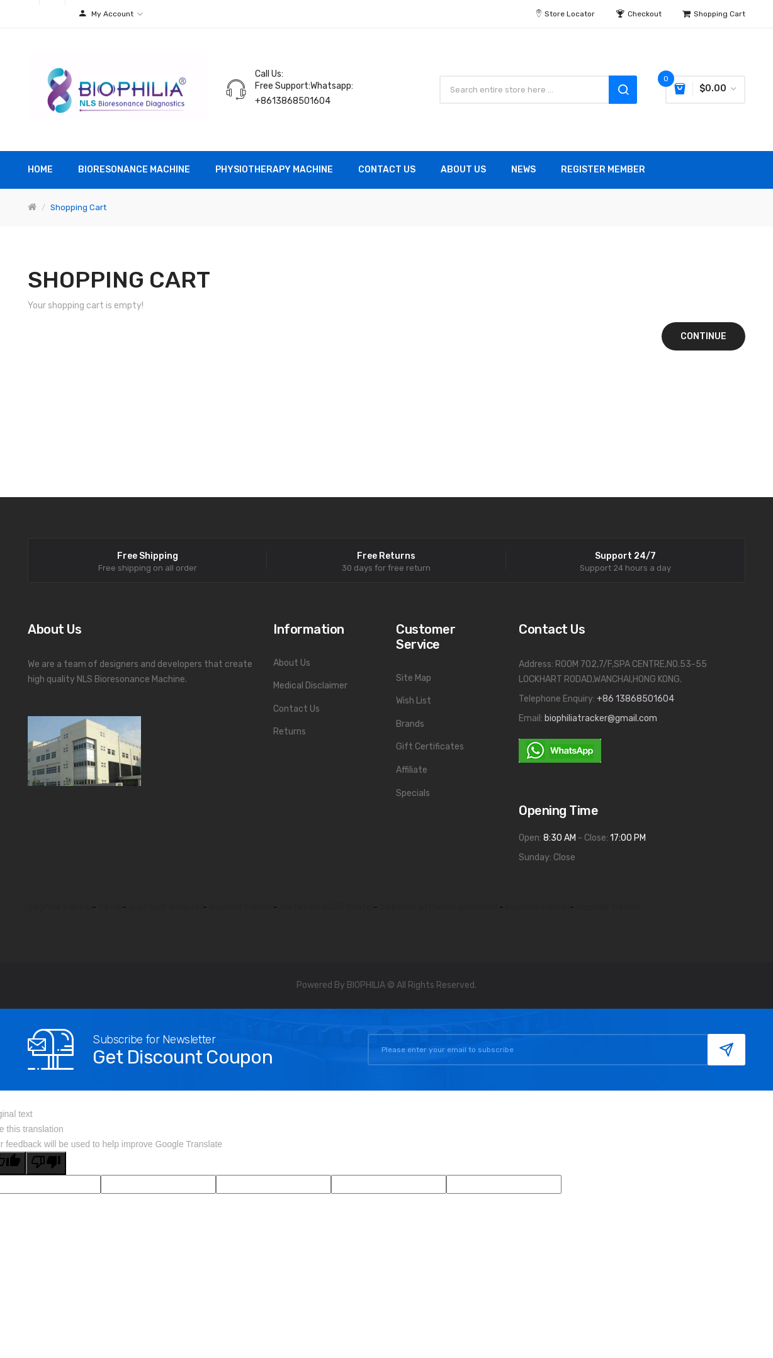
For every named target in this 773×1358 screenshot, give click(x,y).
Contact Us (296, 709)
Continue (703, 336)
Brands (410, 724)
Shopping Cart (78, 207)
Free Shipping (147, 556)
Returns (289, 731)
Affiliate (411, 770)
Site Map (413, 678)
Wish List (413, 700)
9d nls (110, 907)
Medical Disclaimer (310, 685)
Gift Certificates (430, 746)
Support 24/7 (625, 556)
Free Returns (386, 556)
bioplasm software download (439, 907)
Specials (413, 793)
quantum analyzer (165, 907)
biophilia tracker (60, 907)
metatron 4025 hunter (326, 907)
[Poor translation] (46, 1163)
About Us (291, 663)
